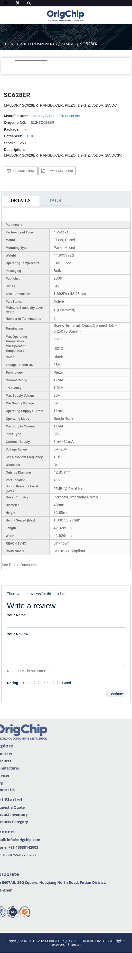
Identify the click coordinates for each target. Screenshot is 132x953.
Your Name (16, 615)
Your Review (17, 634)
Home (10, 44)
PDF (30, 136)
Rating (12, 683)
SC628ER (89, 44)
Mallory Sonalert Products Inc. (57, 116)
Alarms (68, 44)
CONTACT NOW (24, 171)
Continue (116, 694)
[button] (17, 67)
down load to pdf (60, 171)
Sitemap (75, 944)
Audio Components (38, 44)
